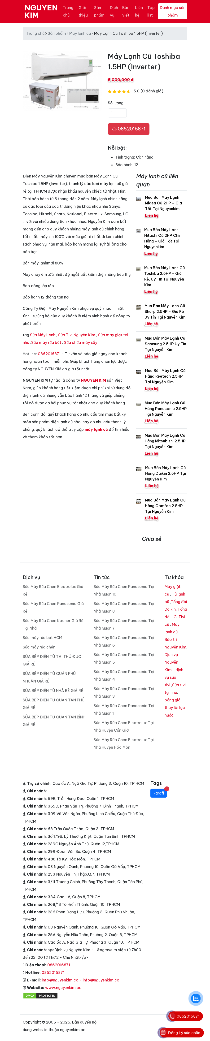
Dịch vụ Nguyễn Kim (171, 662)
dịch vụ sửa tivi (174, 677)
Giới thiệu (83, 11)
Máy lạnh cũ (80, 33)
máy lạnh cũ (96, 429)
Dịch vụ (114, 11)
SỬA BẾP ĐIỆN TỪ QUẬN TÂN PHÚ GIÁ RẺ (53, 704)
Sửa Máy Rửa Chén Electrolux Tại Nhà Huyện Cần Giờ (124, 726)
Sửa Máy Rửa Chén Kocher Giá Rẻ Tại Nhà (53, 624)
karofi (160, 792)
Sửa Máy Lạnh (42, 335)
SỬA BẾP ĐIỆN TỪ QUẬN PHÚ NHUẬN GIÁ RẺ (49, 677)
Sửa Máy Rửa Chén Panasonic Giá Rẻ (53, 607)
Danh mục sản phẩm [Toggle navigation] (172, 11)
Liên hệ (139, 11)
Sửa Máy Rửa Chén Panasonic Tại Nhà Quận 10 (124, 590)
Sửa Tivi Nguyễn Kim (76, 335)
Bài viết (125, 11)
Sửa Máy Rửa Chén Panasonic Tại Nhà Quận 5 (124, 658)
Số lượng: (116, 102)
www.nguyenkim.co (63, 987)
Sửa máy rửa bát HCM (42, 637)
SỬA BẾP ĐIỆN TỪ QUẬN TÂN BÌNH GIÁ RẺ (54, 721)
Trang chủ (68, 11)
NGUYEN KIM (41, 11)
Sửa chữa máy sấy (80, 342)
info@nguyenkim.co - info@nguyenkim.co (80, 980)
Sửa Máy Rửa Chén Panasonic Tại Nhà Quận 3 (124, 692)
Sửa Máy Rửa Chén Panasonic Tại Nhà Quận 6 (124, 641)
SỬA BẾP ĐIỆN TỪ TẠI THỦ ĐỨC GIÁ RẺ (52, 660)
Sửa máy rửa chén (39, 647)
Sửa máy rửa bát (46, 342)
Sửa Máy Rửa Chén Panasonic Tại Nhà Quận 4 (124, 675)
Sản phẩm (99, 11)
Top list (151, 11)
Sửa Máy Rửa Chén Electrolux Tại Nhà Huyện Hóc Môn (124, 743)
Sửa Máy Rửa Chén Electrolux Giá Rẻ (53, 590)
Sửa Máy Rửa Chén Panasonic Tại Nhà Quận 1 (124, 709)
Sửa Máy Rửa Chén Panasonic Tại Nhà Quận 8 (124, 607)
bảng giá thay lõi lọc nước (175, 707)
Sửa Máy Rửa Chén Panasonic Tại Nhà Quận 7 (124, 624)
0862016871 (128, 129)
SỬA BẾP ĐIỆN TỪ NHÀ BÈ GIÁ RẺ (53, 690)
